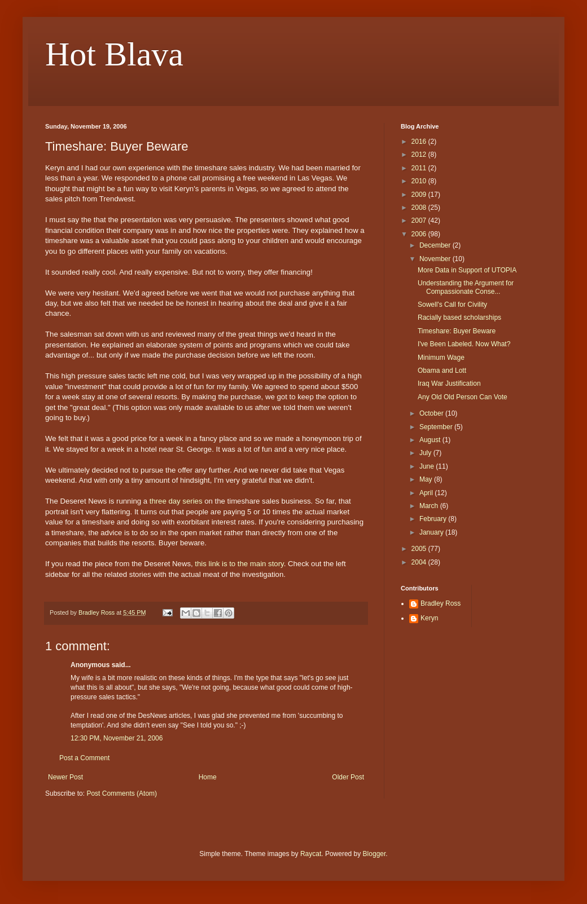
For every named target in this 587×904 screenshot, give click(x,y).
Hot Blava (114, 54)
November (436, 259)
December (436, 245)
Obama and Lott (442, 370)
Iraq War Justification (449, 383)
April (427, 493)
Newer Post (65, 777)
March (429, 506)
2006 (419, 234)
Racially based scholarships (459, 317)
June (427, 466)
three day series (176, 501)
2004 (419, 562)
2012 (419, 154)
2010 (419, 181)
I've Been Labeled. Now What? (464, 344)
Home (208, 777)
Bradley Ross (440, 603)
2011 (419, 168)
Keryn (429, 618)
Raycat (310, 854)
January (432, 532)
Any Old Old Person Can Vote (462, 397)
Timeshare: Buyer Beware (457, 331)
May (426, 479)
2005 (419, 549)
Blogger (374, 854)
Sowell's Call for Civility (452, 304)
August (431, 440)
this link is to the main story (239, 563)
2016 (419, 141)
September (436, 427)
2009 (419, 195)
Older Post (348, 777)
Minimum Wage (441, 357)
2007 (419, 220)
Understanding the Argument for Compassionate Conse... (466, 287)
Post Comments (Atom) (121, 793)
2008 (419, 207)
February (433, 519)
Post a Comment (84, 758)
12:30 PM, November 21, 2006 (117, 738)
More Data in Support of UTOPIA (467, 270)
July (426, 453)
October (432, 413)
